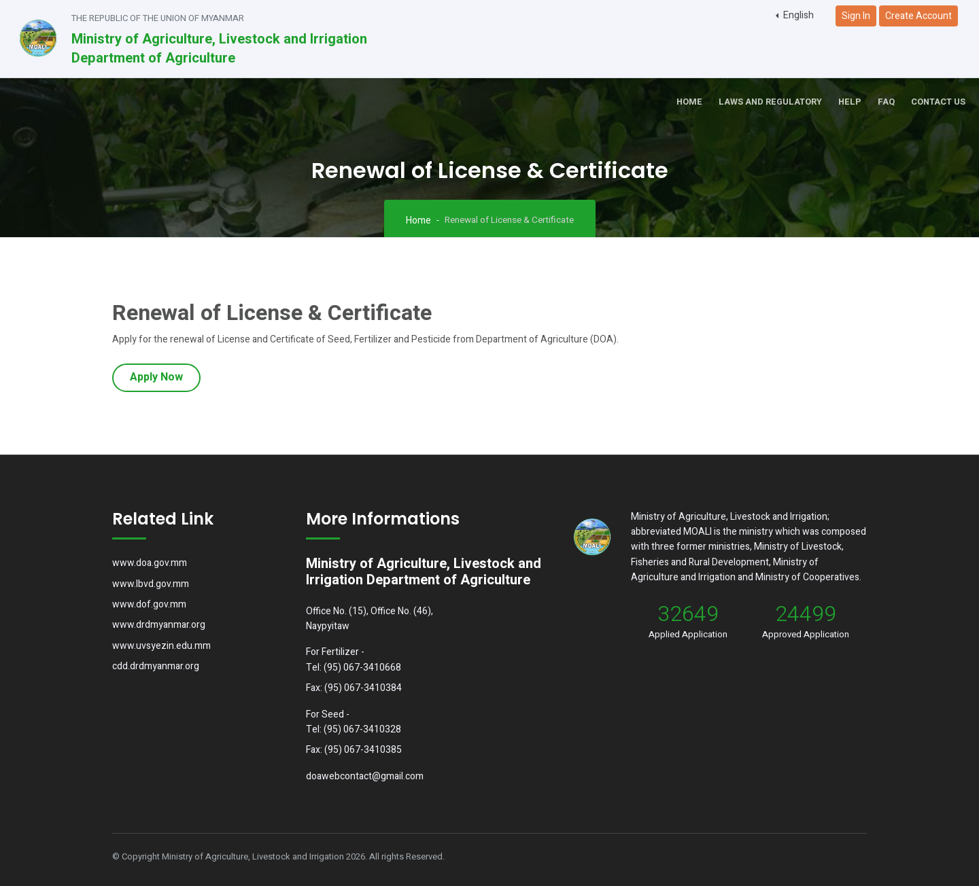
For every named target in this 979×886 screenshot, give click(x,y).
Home (689, 102)
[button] (795, 16)
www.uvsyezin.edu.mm (161, 646)
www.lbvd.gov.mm (150, 584)
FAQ (886, 102)
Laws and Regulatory (770, 102)
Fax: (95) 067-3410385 (354, 750)
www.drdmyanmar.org (158, 625)
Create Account (918, 16)
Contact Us (938, 102)
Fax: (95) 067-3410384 (354, 688)
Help (849, 102)
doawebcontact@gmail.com (365, 776)
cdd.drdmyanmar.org (155, 666)
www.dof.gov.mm (149, 604)
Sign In (856, 16)
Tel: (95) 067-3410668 (353, 667)
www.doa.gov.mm (149, 563)
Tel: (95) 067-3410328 (353, 729)
